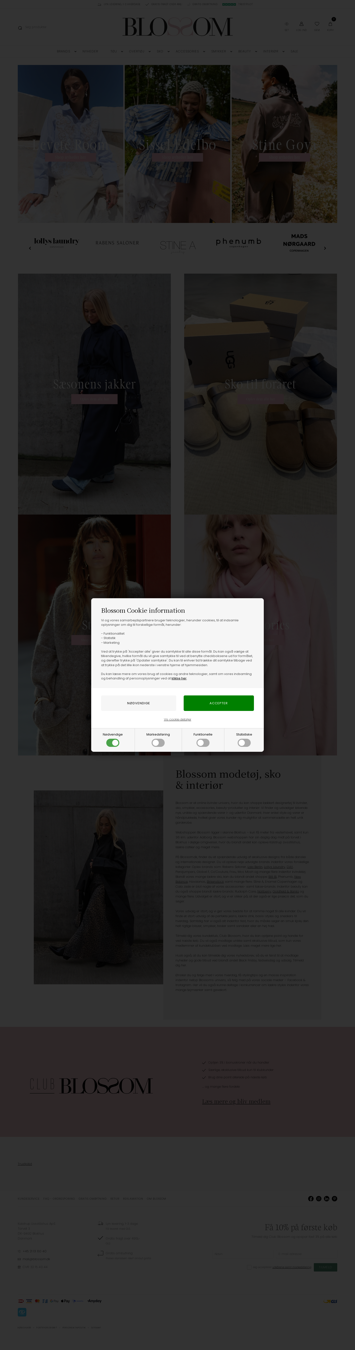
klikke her (179, 678)
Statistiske (244, 739)
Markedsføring (158, 739)
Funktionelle (203, 739)
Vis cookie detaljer (177, 719)
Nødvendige (113, 739)
